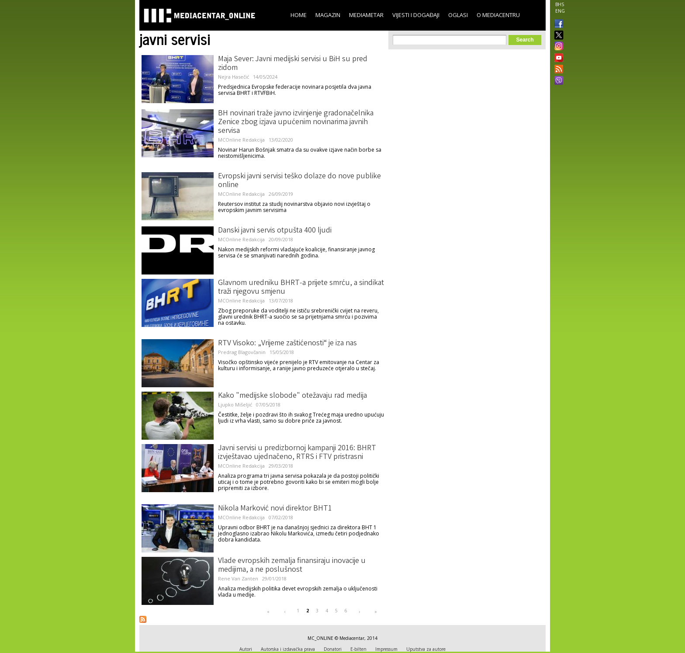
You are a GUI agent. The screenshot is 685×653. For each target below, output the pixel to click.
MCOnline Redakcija (241, 139)
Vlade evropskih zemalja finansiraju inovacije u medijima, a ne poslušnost (292, 566)
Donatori (333, 649)
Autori (245, 649)
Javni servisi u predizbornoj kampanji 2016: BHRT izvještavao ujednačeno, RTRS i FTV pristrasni (297, 453)
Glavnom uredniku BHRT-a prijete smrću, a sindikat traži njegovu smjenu (301, 288)
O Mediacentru (498, 15)
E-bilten (358, 649)
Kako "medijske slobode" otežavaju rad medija (292, 396)
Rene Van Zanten (238, 578)
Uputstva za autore (426, 649)
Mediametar (366, 15)
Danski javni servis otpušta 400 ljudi (275, 230)
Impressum (386, 649)
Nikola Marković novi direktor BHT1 (275, 508)
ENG (560, 11)
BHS (559, 4)
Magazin (327, 15)
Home (299, 15)
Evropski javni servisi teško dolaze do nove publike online (299, 181)
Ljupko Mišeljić (235, 404)
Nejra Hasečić (233, 76)
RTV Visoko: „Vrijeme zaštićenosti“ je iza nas (287, 343)
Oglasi (458, 15)
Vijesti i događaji (415, 15)
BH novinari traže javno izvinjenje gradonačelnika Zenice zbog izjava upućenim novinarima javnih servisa (296, 122)
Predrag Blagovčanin (242, 352)
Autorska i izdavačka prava (288, 649)
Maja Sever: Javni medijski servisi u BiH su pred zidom (292, 64)
